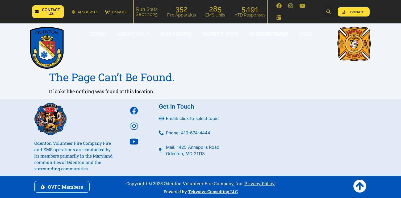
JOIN (305, 33)
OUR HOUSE (176, 33)
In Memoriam (268, 33)
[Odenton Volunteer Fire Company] (303, 133)
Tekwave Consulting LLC (213, 191)
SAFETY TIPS (220, 33)
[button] (328, 12)
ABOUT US (133, 33)
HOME (97, 33)
